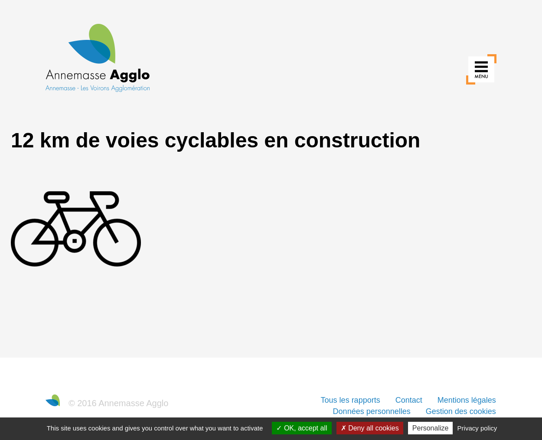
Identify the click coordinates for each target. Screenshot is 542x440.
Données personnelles (372, 411)
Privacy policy (477, 428)
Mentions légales (467, 400)
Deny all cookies (370, 428)
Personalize (430, 428)
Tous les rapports (350, 400)
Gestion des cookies (461, 411)
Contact (408, 400)
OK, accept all (301, 428)
